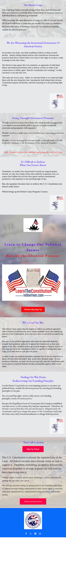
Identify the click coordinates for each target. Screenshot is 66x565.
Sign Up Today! (33, 449)
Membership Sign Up (33, 309)
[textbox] (33, 21)
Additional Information (33, 501)
